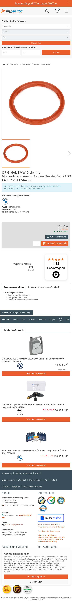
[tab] (14, 287)
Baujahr (52, 319)
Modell (15, 319)
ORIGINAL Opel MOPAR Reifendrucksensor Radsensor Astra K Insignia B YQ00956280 (33, 406)
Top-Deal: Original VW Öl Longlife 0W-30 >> (36, 3)
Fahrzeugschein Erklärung (47, 535)
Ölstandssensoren (42, 64)
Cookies (5, 486)
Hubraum (42, 319)
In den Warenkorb (55, 243)
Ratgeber (16, 486)
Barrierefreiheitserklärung (47, 541)
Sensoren (26, 64)
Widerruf (22, 480)
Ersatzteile (13, 64)
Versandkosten (64, 229)
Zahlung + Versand (23, 473)
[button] (70, 2)
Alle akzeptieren (36, 576)
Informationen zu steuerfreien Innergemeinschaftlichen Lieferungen (51, 526)
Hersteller (5, 319)
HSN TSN (61, 319)
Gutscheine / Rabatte (32, 486)
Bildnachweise (8, 480)
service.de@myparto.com (14, 525)
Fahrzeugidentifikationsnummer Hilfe (51, 537)
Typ (23, 319)
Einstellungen (36, 582)
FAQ (45, 480)
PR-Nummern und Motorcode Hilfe (50, 539)
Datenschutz (34, 480)
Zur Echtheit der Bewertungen (49, 531)
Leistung (31, 319)
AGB (37, 473)
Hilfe (53, 480)
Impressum (7, 473)
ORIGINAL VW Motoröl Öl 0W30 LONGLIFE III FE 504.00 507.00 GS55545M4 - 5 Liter (33, 360)
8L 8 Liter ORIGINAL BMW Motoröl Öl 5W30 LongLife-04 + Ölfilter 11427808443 (34, 452)
